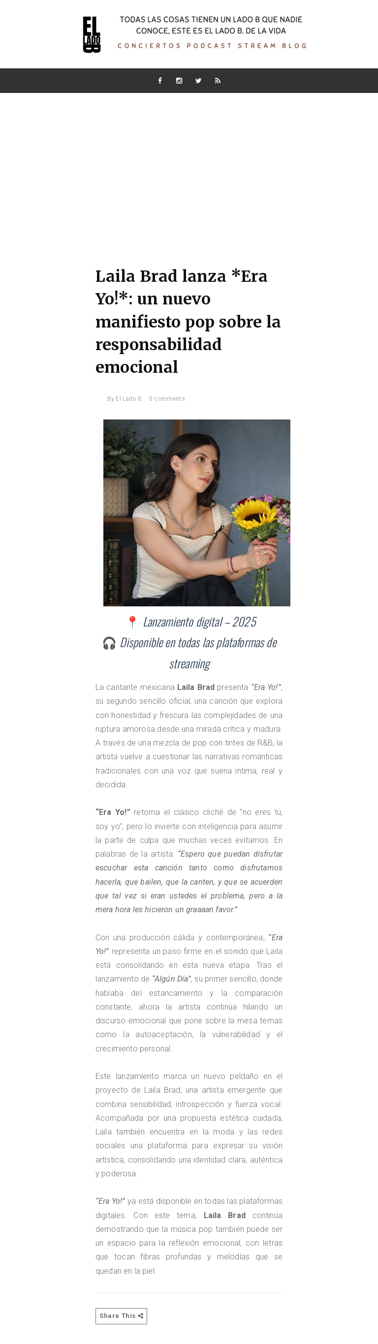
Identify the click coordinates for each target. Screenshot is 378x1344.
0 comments (167, 398)
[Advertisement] (189, 167)
